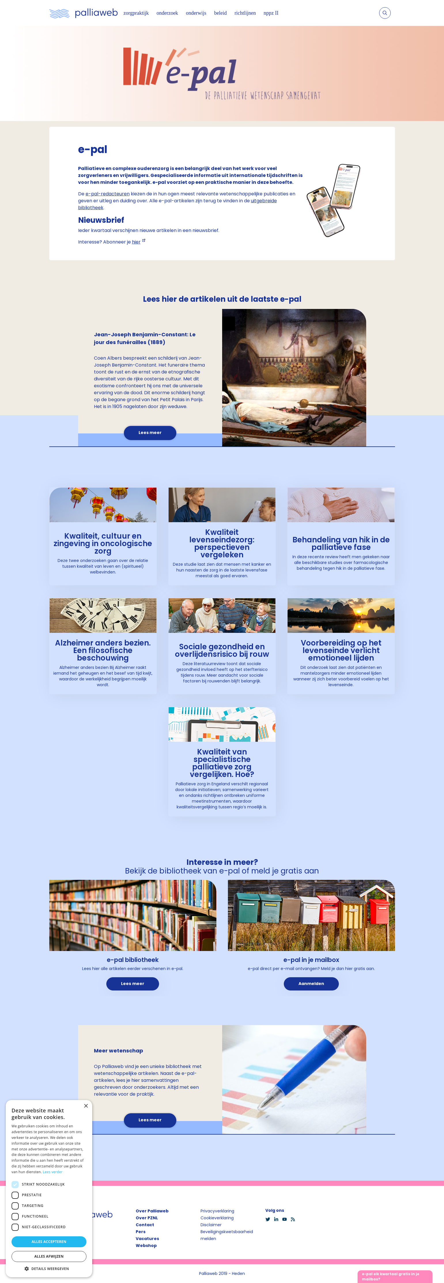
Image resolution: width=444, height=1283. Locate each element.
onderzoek (167, 13)
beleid (220, 13)
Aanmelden (311, 983)
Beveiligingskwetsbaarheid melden (227, 1235)
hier (136, 242)
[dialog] (49, 1188)
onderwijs (196, 13)
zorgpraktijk (136, 13)
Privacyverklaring (217, 1211)
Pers (141, 1232)
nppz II (271, 13)
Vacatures (147, 1239)
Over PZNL (147, 1218)
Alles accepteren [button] (49, 1241)
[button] (49, 1268)
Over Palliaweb (152, 1211)
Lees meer (150, 432)
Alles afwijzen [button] (49, 1256)
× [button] (86, 1106)
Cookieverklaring (217, 1218)
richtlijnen (245, 13)
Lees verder (53, 1171)
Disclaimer (211, 1225)
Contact (145, 1225)
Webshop (146, 1245)
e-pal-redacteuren (108, 193)
